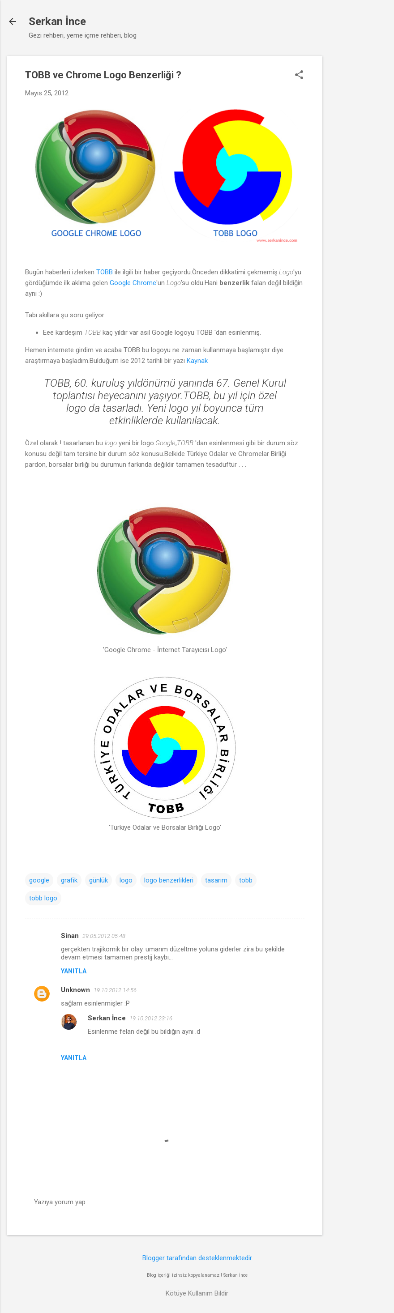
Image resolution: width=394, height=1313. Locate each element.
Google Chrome (133, 283)
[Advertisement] (358, 190)
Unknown (75, 990)
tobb (246, 880)
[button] (299, 75)
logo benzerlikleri (168, 880)
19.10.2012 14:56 (115, 990)
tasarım (216, 880)
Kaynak (197, 361)
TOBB (104, 272)
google (39, 880)
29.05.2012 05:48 (103, 936)
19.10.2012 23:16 (150, 1018)
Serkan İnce (57, 21)
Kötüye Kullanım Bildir (197, 1293)
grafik (69, 880)
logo (126, 880)
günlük (98, 880)
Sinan (70, 936)
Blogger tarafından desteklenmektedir (197, 1258)
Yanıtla (73, 971)
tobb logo (43, 898)
